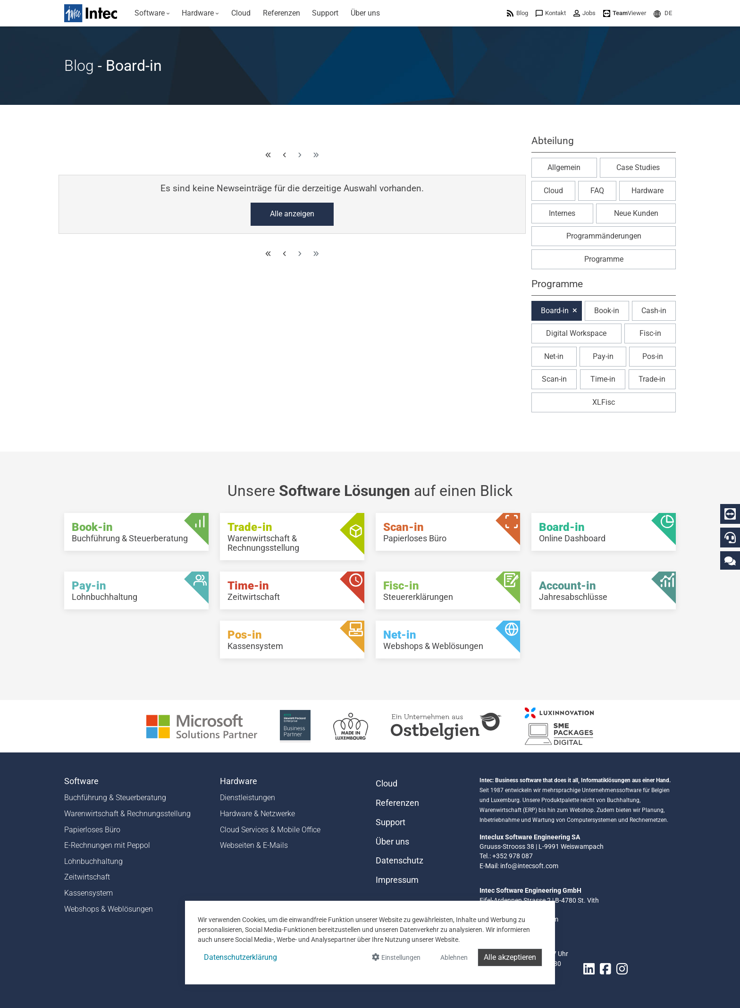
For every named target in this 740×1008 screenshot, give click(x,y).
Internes (562, 213)
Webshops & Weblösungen (108, 909)
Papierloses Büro (92, 829)
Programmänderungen (603, 235)
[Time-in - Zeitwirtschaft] (292, 590)
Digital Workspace (576, 333)
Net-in (553, 356)
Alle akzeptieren (510, 957)
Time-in (602, 379)
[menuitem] (152, 13)
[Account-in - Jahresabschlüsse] (603, 590)
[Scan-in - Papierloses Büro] (448, 532)
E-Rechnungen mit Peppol (107, 845)
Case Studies (638, 167)
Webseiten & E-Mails (254, 845)
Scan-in (554, 379)
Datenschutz (399, 860)
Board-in (555, 310)
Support (390, 822)
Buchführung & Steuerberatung (115, 797)
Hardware (647, 190)
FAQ (597, 190)
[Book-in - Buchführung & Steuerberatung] (136, 532)
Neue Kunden (636, 213)
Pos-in (652, 356)
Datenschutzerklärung (240, 957)
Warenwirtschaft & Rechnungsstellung (127, 813)
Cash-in (653, 310)
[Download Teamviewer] (624, 13)
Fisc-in (650, 333)
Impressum (397, 880)
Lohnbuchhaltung (93, 861)
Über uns (392, 841)
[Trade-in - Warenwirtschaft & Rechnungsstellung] (292, 536)
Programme (603, 259)
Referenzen (397, 803)
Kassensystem (88, 892)
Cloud (553, 190)
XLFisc (603, 402)
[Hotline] (730, 537)
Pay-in (603, 356)
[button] (663, 13)
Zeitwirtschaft (87, 876)
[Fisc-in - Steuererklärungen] (448, 590)
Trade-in (652, 379)
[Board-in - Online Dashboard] (603, 532)
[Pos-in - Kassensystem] (292, 639)
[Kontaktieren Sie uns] (730, 560)
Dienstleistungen (247, 797)
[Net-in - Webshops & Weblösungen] (448, 639)
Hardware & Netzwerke (257, 813)
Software (81, 781)
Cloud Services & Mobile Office (270, 829)
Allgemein (563, 167)
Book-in (606, 310)
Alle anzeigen (292, 213)
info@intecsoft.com (529, 866)
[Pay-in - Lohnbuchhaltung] (136, 590)
